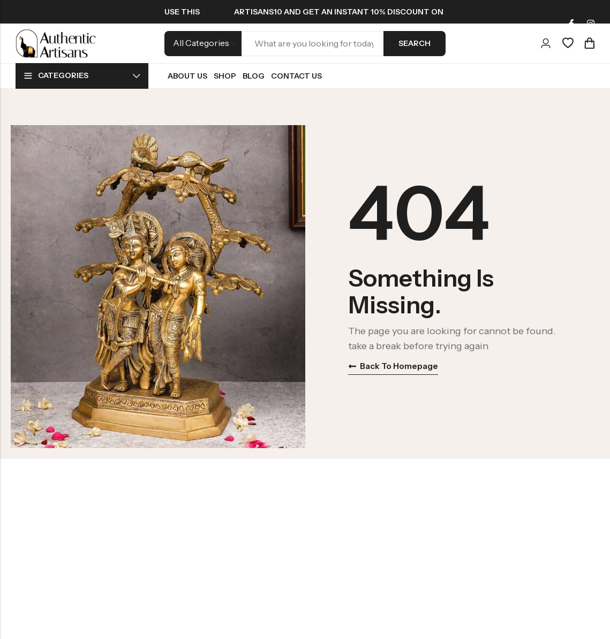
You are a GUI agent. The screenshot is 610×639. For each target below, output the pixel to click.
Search (414, 43)
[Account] (546, 43)
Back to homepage (395, 366)
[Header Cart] (589, 43)
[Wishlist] (567, 43)
